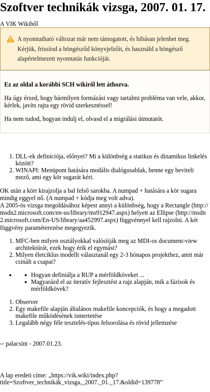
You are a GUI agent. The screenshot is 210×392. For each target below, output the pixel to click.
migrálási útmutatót (138, 118)
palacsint (17, 343)
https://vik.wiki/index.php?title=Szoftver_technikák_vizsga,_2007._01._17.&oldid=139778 (80, 378)
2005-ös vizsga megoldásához (43, 205)
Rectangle (177, 205)
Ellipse (165, 212)
